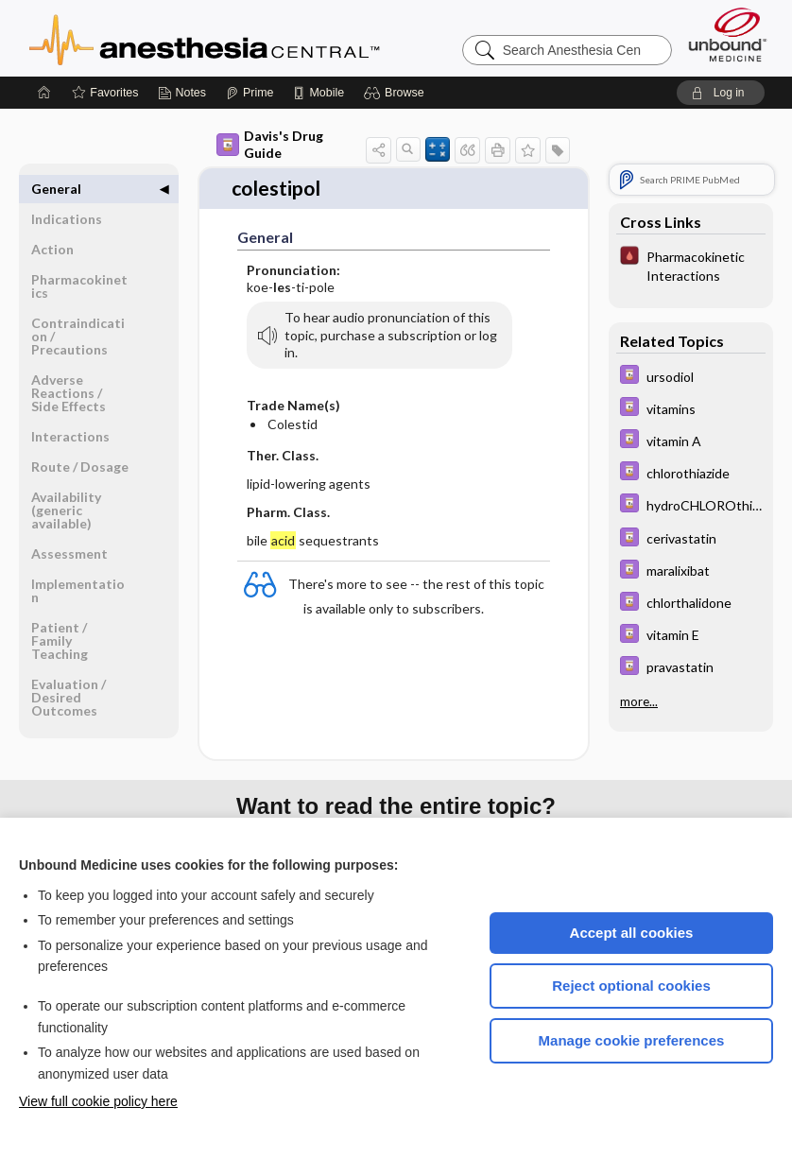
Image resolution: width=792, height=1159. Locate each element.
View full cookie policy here (98, 1101)
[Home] (44, 93)
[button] (396, 93)
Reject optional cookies (631, 985)
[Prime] (249, 93)
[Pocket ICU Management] (691, 264)
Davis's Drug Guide (269, 144)
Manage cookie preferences (632, 1040)
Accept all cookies (632, 933)
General (56, 189)
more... (639, 701)
